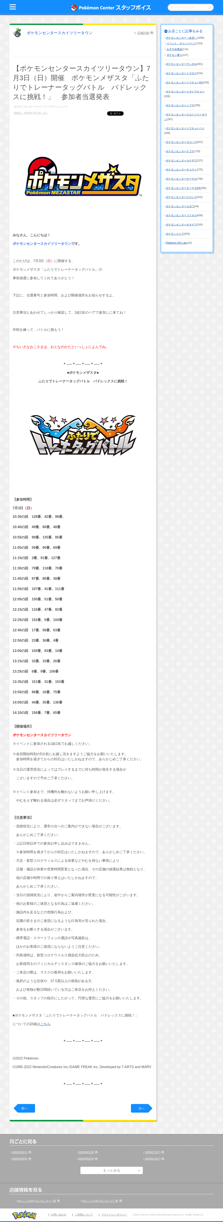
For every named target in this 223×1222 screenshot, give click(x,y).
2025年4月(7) (152, 1158)
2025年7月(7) (152, 1152)
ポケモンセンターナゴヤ (180, 151)
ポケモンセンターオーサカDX (183, 188)
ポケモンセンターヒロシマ (181, 197)
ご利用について (84, 1214)
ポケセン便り (174, 55)
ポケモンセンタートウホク (181, 73)
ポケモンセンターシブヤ (180, 105)
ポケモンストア (175, 233)
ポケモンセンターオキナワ (181, 224)
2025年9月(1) (20, 1152)
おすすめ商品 (174, 49)
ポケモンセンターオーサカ (181, 178)
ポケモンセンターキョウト (181, 169)
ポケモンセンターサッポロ (181, 64)
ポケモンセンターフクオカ (181, 215)
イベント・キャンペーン (181, 43)
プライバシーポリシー (114, 1214)
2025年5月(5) (86, 1158)
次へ (141, 1108)
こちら (45, 1024)
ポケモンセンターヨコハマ (181, 142)
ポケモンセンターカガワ (180, 206)
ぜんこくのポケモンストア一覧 (100, 1200)
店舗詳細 (143, 33)
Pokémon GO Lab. (176, 242)
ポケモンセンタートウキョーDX (184, 82)
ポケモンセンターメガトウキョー (185, 91)
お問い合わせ (58, 1214)
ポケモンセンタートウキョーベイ (185, 128)
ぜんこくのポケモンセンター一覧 (36, 1200)
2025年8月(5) (86, 1152)
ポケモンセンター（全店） (181, 37)
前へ (24, 1108)
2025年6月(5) (20, 1158)
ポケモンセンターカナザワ (181, 160)
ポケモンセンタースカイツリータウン (59, 33)
